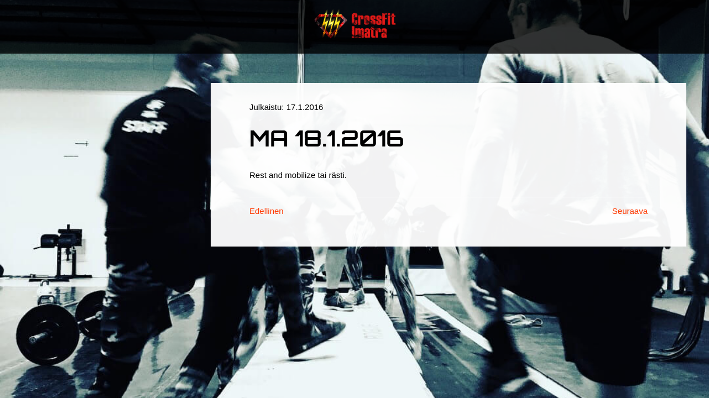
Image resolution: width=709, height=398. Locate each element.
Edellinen (266, 211)
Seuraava (630, 211)
